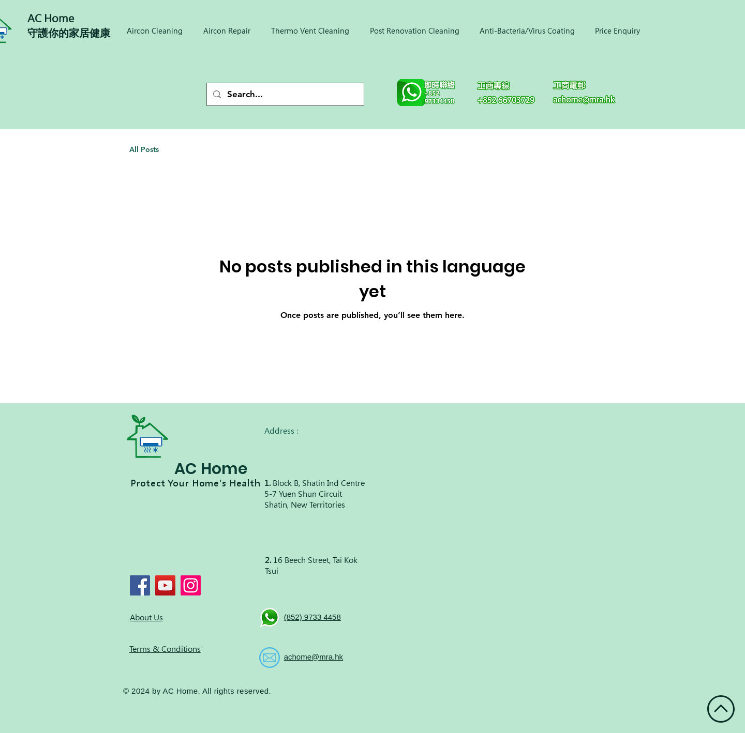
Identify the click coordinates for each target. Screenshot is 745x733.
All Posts (144, 149)
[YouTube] (165, 585)
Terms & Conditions (165, 649)
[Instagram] (191, 585)
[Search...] (284, 94)
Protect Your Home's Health (195, 483)
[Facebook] (140, 585)
